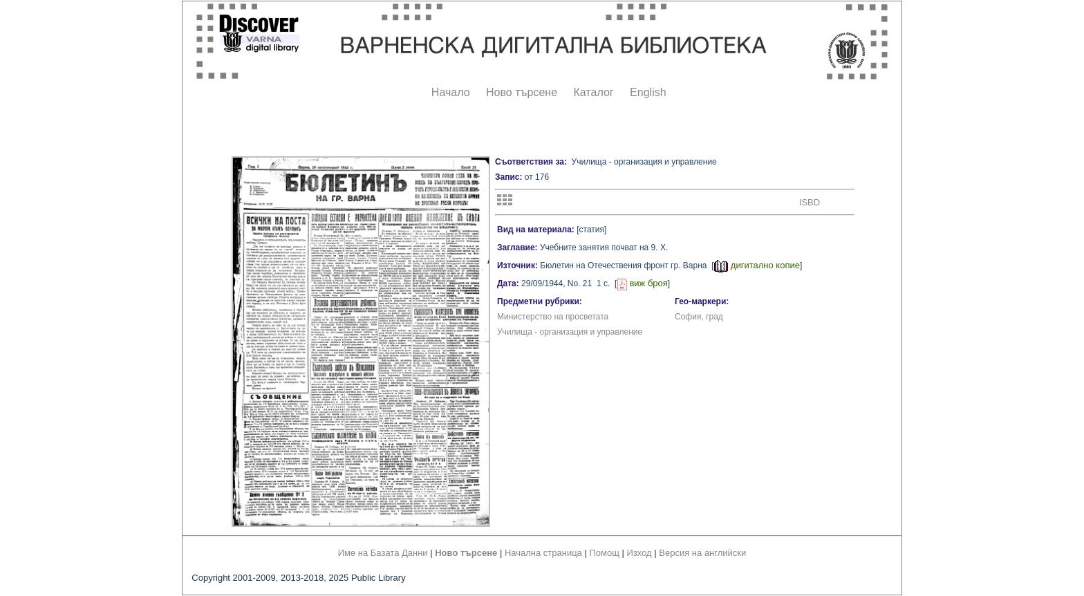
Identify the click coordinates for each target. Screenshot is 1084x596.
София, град (699, 317)
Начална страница (543, 553)
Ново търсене (521, 92)
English (648, 92)
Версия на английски (702, 553)
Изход (639, 553)
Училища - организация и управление (569, 332)
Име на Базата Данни (383, 553)
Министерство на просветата (552, 317)
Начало (450, 92)
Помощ (604, 553)
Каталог (593, 92)
